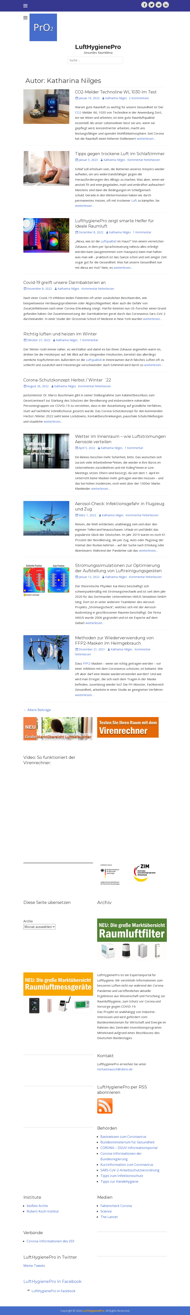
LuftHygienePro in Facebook (52, 1281)
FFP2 (86, 663)
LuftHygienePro (98, 46)
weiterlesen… (146, 138)
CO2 (78, 112)
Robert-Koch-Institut (43, 1211)
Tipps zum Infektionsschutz (121, 1175)
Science (106, 1211)
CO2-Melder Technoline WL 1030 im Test (116, 92)
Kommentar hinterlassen (143, 160)
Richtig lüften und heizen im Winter (60, 333)
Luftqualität (109, 241)
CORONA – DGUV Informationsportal (128, 1147)
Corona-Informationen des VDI (50, 1241)
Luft (134, 200)
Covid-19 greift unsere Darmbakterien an (64, 282)
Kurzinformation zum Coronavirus (126, 1164)
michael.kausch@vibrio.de (115, 1069)
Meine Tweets (34, 1265)
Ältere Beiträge (37, 710)
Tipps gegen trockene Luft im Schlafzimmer (120, 153)
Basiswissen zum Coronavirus (123, 1136)
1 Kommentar (142, 232)
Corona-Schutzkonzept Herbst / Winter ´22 (67, 380)
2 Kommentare (139, 98)
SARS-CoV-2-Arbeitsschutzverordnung (129, 1170)
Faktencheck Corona (116, 1205)
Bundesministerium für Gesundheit (127, 1142)
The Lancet (109, 1217)
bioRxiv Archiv (37, 1205)
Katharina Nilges (116, 98)
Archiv (28, 921)
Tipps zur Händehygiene (119, 1181)
